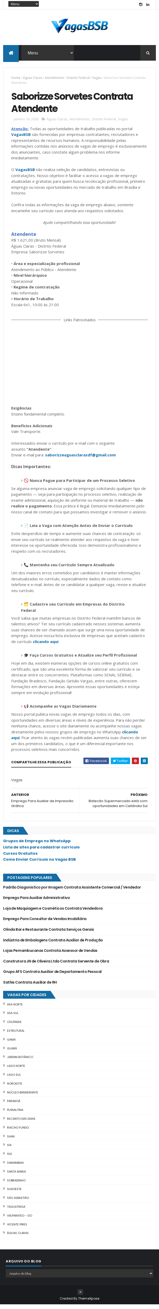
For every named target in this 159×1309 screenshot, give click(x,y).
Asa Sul (13, 1018)
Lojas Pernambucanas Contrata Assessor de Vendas (50, 955)
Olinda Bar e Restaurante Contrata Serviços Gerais (48, 933)
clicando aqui (45, 646)
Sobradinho (16, 1185)
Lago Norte (16, 1070)
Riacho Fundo (18, 1132)
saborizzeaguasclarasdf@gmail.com (80, 459)
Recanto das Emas (21, 1123)
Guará (12, 1053)
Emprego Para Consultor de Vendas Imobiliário (45, 923)
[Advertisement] (79, 367)
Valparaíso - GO (19, 1220)
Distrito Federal (78, 79)
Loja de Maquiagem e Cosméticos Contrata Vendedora (53, 912)
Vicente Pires (17, 1229)
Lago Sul (14, 1079)
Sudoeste (14, 1193)
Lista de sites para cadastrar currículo (41, 851)
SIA (9, 1149)
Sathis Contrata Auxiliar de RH (30, 986)
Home (15, 79)
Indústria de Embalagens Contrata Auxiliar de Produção (53, 944)
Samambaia (15, 1167)
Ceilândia (14, 1026)
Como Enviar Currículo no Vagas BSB (39, 863)
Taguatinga (16, 1211)
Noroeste (14, 1088)
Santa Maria (16, 1176)
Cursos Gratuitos (20, 857)
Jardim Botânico (20, 1061)
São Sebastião (18, 1202)
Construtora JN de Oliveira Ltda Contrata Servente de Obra (56, 965)
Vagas (96, 79)
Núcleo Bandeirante (22, 1097)
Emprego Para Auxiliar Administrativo (36, 902)
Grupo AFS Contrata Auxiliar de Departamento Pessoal (52, 976)
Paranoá (13, 1105)
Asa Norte (15, 1009)
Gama (11, 1044)
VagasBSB (21, 138)
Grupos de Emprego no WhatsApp (37, 845)
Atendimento (54, 79)
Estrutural (16, 1035)
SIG (9, 1158)
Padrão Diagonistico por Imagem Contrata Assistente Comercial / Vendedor (72, 891)
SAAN (11, 1141)
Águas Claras (32, 79)
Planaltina (15, 1114)
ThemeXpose (89, 1303)
